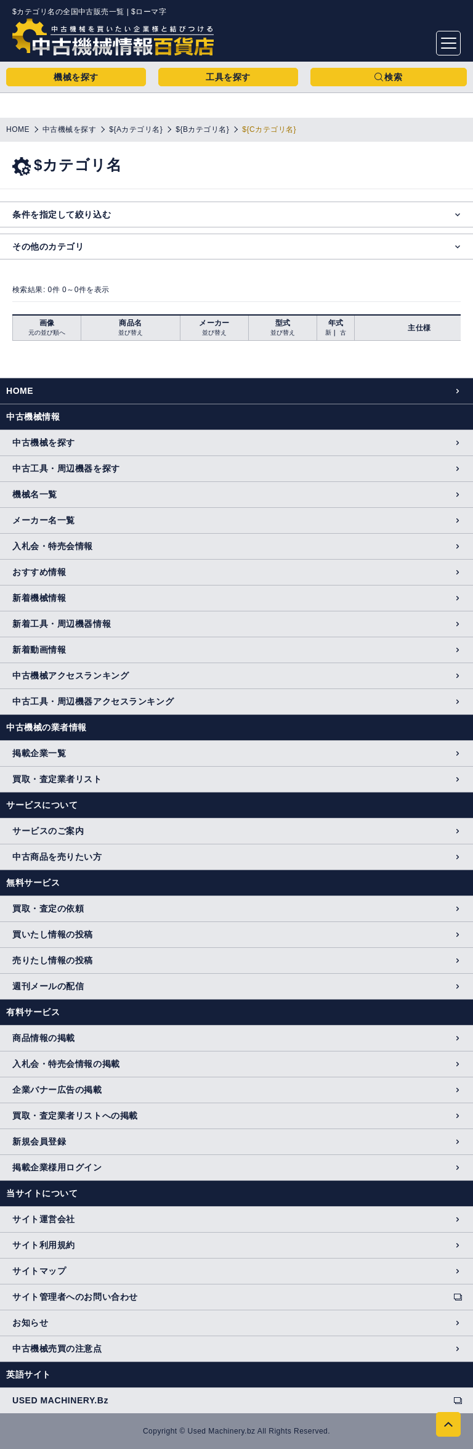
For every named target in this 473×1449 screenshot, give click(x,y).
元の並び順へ (46, 332)
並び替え (130, 332)
